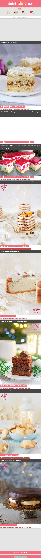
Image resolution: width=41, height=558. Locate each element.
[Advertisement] (20, 29)
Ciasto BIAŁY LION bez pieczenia (9, 42)
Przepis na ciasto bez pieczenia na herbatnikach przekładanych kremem (19, 182)
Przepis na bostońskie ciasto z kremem (11, 460)
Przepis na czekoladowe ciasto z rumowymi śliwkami (14, 321)
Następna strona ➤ (20, 552)
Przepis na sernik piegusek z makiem (10, 251)
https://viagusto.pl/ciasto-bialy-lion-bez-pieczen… (18, 109)
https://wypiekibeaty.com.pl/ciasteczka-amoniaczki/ (19, 457)
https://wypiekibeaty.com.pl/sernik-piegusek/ (17, 318)
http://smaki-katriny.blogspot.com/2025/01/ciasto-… (19, 179)
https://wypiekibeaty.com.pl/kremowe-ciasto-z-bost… (19, 527)
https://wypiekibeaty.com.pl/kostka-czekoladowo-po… (19, 249)
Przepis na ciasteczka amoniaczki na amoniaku (12, 391)
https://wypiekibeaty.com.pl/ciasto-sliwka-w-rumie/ (19, 388)
